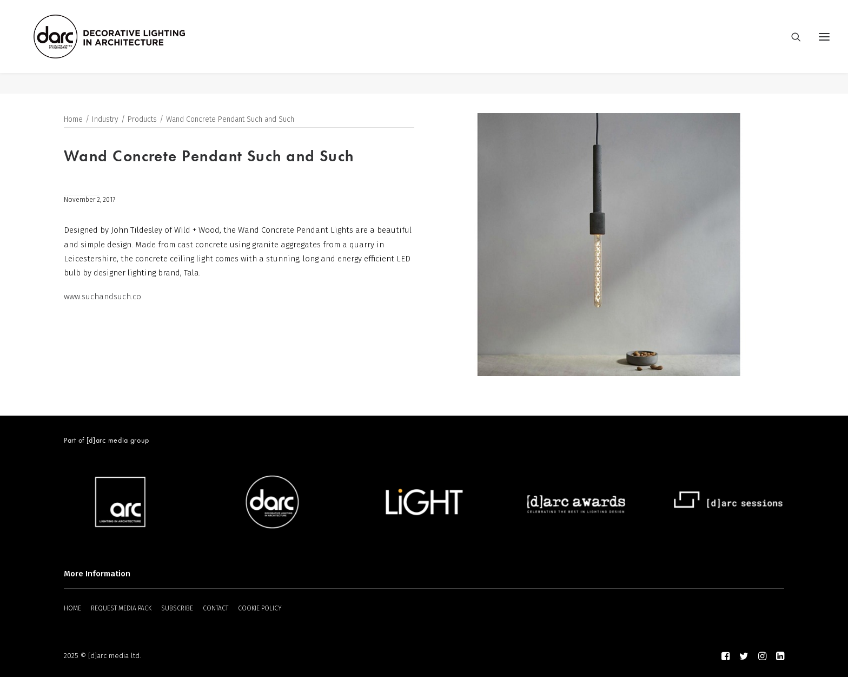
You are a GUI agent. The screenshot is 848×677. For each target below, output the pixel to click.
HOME (72, 608)
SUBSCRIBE (177, 608)
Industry (105, 119)
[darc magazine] (130, 47)
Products (142, 119)
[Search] (791, 47)
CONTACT (215, 608)
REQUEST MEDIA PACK (121, 608)
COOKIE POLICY (260, 608)
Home (73, 119)
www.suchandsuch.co (102, 297)
